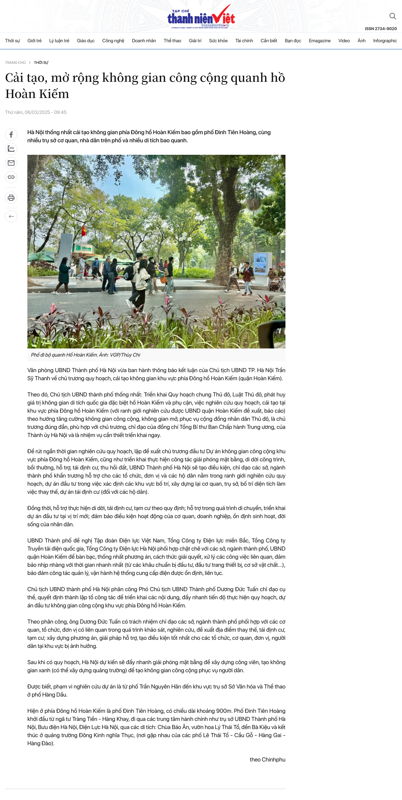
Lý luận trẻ (59, 41)
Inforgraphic (385, 41)
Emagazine (320, 41)
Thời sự (12, 41)
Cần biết (269, 41)
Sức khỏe (218, 41)
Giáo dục (86, 41)
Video (344, 41)
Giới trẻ (35, 41)
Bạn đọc (293, 41)
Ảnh (361, 41)
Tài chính (244, 41)
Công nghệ (113, 41)
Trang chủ (15, 62)
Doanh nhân (144, 41)
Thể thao (172, 41)
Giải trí (195, 41)
